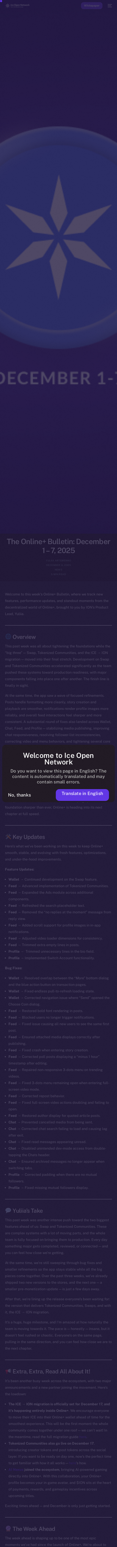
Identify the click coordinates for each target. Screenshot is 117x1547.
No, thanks (19, 795)
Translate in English (82, 793)
